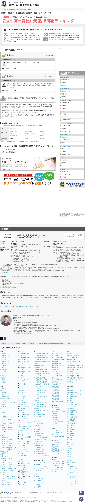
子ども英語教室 (38, 423)
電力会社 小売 (22, 453)
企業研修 (54, 415)
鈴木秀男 (67, 39)
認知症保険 (70, 427)
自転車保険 (3, 365)
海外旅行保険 (4, 369)
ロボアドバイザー (5, 431)
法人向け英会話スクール (40, 453)
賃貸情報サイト (4, 454)
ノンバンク (9, 413)
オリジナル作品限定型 (25, 437)
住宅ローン (3, 406)
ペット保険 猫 (71, 406)
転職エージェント (57, 367)
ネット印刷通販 (56, 409)
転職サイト (55, 361)
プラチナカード (74, 472)
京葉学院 (10, 55)
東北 (4, 476)
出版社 (21, 439)
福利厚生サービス (23, 451)
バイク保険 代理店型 (72, 396)
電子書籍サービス (23, 431)
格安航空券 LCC (22, 470)
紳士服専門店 (37, 481)
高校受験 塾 (37, 367)
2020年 (22, 306)
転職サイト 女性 (56, 363)
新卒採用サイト (56, 389)
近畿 (11, 448)
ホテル (20, 480)
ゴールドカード (6, 421)
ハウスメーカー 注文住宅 (6, 470)
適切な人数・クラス (45, 131)
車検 (19, 420)
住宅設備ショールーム (6, 458)
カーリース (21, 398)
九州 (15, 448)
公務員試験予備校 (39, 451)
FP (36, 433)
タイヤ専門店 (37, 487)
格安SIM (70, 361)
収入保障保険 (72, 419)
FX (1, 409)
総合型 (21, 435)
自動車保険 (3, 353)
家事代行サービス (23, 359)
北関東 (8, 476)
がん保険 (2, 378)
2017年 (36, 306)
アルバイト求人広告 (57, 401)
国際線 (26, 472)
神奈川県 (42, 138)
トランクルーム (22, 382)
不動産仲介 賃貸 (4, 452)
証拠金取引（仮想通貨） (8, 429)
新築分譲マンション (5, 466)
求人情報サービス (57, 384)
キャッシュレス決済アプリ (7, 423)
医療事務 (40, 433)
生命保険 (2, 374)
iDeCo (68, 452)
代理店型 (4, 357)
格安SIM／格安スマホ (73, 359)
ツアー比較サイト (23, 474)
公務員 (37, 441)
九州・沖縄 (38, 376)
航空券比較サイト (23, 466)
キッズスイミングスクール (41, 468)
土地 (15, 439)
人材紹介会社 (55, 395)
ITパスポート (43, 441)
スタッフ (27, 135)
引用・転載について (51, 492)
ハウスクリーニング (23, 361)
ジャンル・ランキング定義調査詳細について (74, 235)
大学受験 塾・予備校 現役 (41, 353)
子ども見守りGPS (23, 455)
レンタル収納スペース (25, 384)
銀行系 (3, 413)
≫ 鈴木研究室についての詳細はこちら (23, 333)
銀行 (3, 394)
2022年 (12, 306)
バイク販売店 (21, 412)
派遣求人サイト (56, 382)
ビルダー (4, 474)
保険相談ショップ (5, 382)
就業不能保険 (70, 425)
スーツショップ (38, 483)
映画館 (54, 459)
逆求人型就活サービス (58, 357)
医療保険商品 (70, 409)
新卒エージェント (57, 392)
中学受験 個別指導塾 (39, 392)
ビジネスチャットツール (58, 411)
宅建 (36, 435)
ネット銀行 (3, 400)
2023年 (7, 306)
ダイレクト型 (5, 355)
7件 (53, 55)
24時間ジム (37, 464)
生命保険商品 (70, 415)
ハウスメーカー (6, 482)
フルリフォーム (6, 462)
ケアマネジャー (45, 439)
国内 (20, 478)
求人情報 (60, 492)
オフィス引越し (22, 445)
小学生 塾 (36, 400)
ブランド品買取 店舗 (23, 443)
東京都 (26, 138)
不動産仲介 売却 (4, 437)
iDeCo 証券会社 (4, 398)
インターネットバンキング (7, 402)
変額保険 (69, 437)
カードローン (4, 411)
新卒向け (55, 424)
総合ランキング (13, 128)
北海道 (37, 369)
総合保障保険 (70, 433)
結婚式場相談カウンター (58, 449)
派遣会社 (54, 378)
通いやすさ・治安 (14, 135)
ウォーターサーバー (23, 353)
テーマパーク (55, 471)
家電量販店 (37, 476)
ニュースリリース (24, 492)
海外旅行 (27, 463)
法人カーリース (56, 407)
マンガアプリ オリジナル (25, 441)
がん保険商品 (70, 421)
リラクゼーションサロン (40, 466)
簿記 (40, 435)
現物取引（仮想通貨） (8, 427)
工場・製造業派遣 (57, 380)
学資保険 (2, 380)
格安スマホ (77, 361)
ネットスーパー (22, 374)
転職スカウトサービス (58, 365)
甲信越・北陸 (43, 371)
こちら (62, 29)
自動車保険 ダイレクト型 (74, 390)
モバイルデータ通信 (72, 357)
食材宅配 (20, 365)
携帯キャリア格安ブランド (74, 355)
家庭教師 (36, 412)
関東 (63, 461)
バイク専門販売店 (24, 414)
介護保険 (69, 431)
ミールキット (21, 369)
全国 (62, 467)
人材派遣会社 (55, 398)
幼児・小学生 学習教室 (40, 414)
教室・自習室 (43, 133)
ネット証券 (3, 388)
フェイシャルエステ (57, 432)
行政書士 (37, 439)
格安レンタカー (22, 396)
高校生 (37, 410)
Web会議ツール (56, 413)
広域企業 (70, 371)
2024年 (2, 306)
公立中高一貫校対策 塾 (40, 396)
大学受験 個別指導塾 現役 (41, 357)
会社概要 (17, 492)
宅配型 (21, 388)
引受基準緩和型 (72, 413)
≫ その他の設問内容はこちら (8, 287)
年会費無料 (5, 417)
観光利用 (21, 484)
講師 (11, 133)
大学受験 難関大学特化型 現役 (42, 361)
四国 (69, 369)
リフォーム (3, 460)
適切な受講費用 (28, 131)
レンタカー (21, 394)
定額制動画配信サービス (24, 426)
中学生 (42, 410)
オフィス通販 (21, 447)
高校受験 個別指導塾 (39, 378)
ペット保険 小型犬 (72, 404)
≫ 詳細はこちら (4, 272)
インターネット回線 (72, 374)
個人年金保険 (70, 435)
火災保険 (2, 367)
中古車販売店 (21, 404)
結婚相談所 (55, 447)
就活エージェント (57, 353)
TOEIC (37, 437)
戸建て (10, 439)
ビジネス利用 (23, 482)
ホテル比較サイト (23, 468)
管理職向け (56, 419)
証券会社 (4, 392)
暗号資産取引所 (4, 425)
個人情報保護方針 (34, 492)
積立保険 (69, 439)
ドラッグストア (38, 478)
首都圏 (3, 448)
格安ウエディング (57, 445)
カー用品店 (37, 485)
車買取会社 (21, 400)
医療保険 (2, 376)
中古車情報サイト (23, 402)
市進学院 (10, 76)
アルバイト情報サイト (58, 359)
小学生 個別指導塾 (39, 404)
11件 (52, 76)
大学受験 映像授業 (39, 365)
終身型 (70, 411)
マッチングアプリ (57, 453)
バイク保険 (3, 359)
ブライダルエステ (57, 430)
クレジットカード (5, 415)
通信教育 (36, 408)
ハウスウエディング (57, 443)
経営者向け (56, 417)
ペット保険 (3, 371)
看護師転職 (55, 369)
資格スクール (37, 443)
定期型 (75, 411)
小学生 (47, 410)
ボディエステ (55, 434)
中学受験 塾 (37, 388)
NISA (1, 390)
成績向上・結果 (13, 131)
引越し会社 (21, 390)
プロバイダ (70, 363)
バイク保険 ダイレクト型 (74, 394)
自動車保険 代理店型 (72, 392)
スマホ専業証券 (4, 396)
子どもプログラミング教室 (41, 455)
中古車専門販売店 (24, 406)
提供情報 (42, 135)
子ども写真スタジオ (23, 428)
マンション (5, 439)
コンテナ (21, 386)
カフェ (20, 424)
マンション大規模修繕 (6, 450)
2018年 (32, 306)
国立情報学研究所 (64, 35)
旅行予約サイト (22, 461)
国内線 (21, 472)
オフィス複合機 (22, 449)
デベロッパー (5, 484)
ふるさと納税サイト (23, 380)
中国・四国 (13, 478)
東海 (7, 448)
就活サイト (55, 355)
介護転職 (54, 371)
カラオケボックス (57, 469)
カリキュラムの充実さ (30, 133)
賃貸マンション (4, 456)
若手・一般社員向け (58, 421)
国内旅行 (21, 463)
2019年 (27, 306)
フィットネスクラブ (39, 462)
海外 (24, 478)
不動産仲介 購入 (4, 441)
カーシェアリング (23, 392)
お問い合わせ (42, 492)
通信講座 (36, 431)
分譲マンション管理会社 (7, 446)
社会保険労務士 (44, 437)
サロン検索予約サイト (58, 436)
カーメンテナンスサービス (25, 422)
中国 (81, 367)
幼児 (36, 425)
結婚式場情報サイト (57, 451)
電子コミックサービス (24, 433)
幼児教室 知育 (38, 416)
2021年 (17, 306)
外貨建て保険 (70, 429)
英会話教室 (37, 427)
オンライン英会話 (39, 429)
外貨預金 (2, 404)
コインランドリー (23, 363)
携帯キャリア (70, 353)
